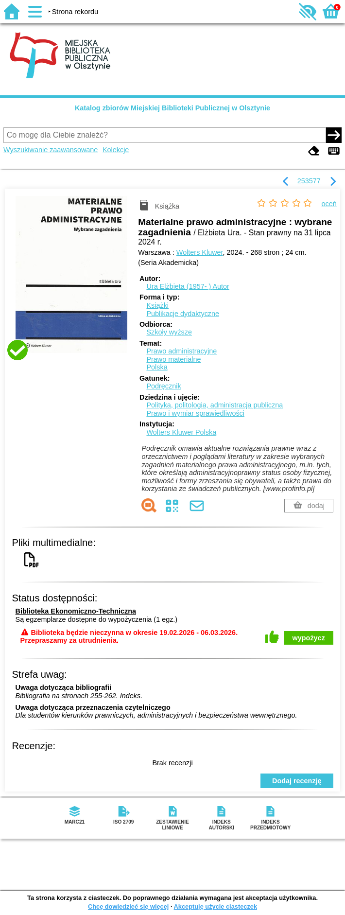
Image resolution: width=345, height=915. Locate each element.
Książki (157, 305)
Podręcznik (163, 386)
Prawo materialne (173, 359)
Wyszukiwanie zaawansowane (50, 150)
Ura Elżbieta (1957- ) (187, 286)
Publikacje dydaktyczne (182, 313)
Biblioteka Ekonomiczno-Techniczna (76, 611)
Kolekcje (116, 150)
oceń (329, 204)
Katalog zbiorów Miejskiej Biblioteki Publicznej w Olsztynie (172, 108)
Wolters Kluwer (199, 252)
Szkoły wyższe (169, 332)
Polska (156, 367)
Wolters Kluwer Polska (181, 432)
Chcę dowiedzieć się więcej (128, 906)
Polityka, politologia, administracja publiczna (214, 405)
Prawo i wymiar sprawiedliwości (195, 413)
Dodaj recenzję (297, 781)
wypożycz (309, 638)
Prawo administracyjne (181, 351)
